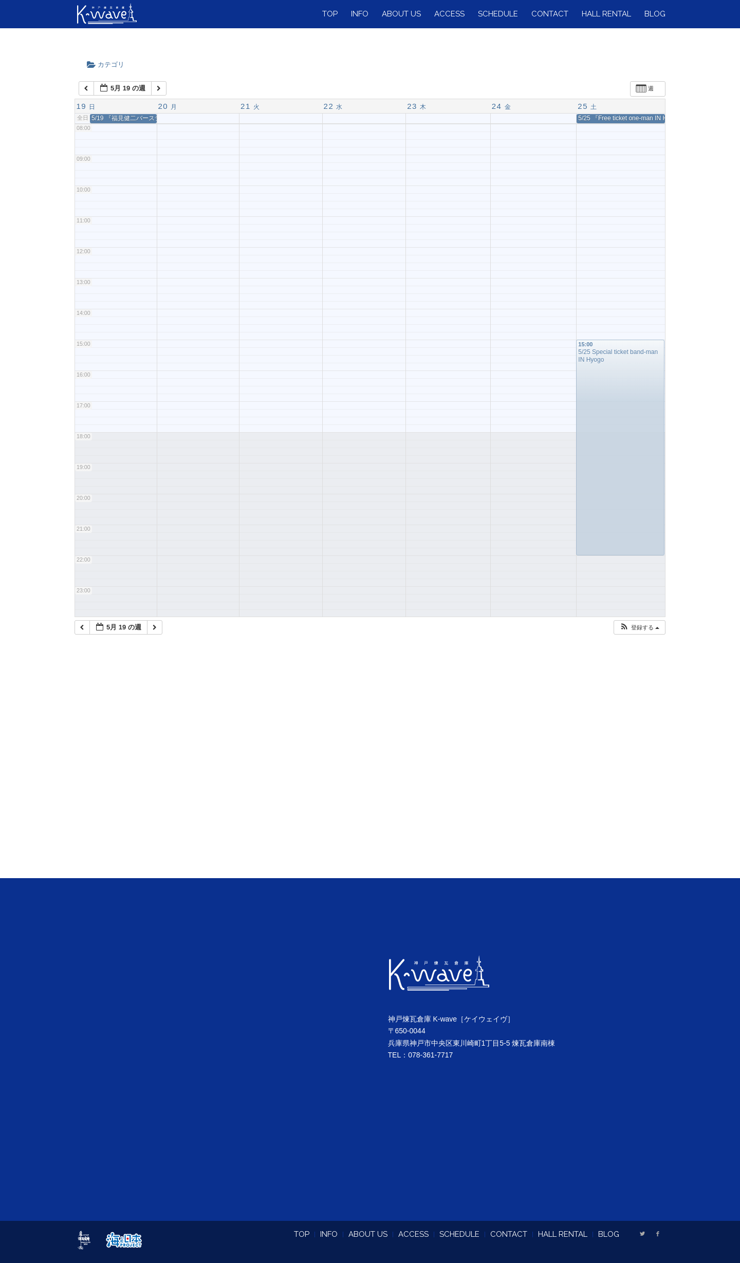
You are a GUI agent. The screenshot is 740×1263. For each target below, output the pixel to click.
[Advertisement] (370, 769)
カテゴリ (109, 64)
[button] (639, 628)
